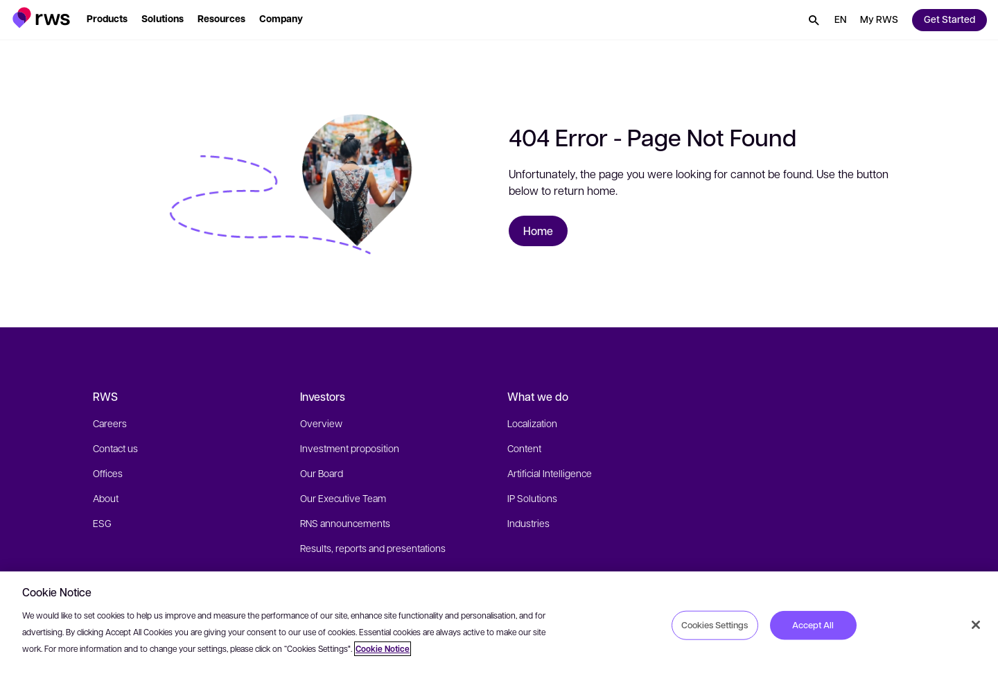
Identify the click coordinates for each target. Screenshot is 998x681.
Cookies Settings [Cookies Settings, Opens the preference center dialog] (714, 625)
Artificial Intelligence (549, 473)
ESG (102, 523)
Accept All (813, 625)
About (106, 498)
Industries (528, 523)
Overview (321, 423)
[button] (41, 18)
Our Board (321, 473)
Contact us (115, 448)
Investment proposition (349, 448)
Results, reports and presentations (373, 548)
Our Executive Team (343, 498)
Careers (110, 423)
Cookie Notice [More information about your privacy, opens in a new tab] (383, 649)
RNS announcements (345, 523)
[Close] (976, 625)
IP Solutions (532, 498)
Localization (532, 423)
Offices (108, 473)
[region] (499, 626)
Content (524, 448)
